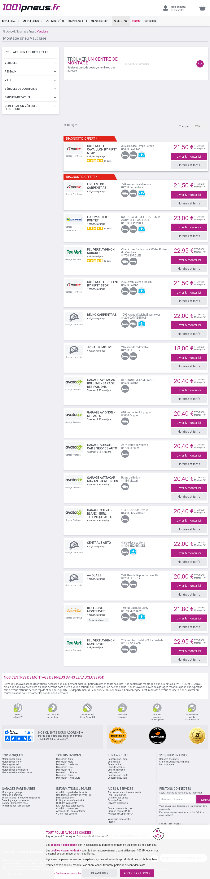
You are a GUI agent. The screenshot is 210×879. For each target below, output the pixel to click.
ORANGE (196, 682)
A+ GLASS (94, 574)
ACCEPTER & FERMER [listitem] (137, 873)
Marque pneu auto (11, 758)
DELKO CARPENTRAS (102, 314)
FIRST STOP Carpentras (97, 186)
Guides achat (114, 760)
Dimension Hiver (64, 766)
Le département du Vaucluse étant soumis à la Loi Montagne (105, 688)
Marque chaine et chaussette (17, 771)
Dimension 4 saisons (67, 763)
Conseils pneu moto (118, 774)
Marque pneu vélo (11, 763)
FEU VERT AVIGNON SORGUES (101, 251)
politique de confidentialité (129, 865)
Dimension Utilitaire (66, 771)
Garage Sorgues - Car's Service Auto (102, 446)
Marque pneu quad (11, 766)
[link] (10, 21)
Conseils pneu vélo (117, 776)
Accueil (10, 31)
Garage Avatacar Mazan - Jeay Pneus (102, 478)
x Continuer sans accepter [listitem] (67, 873)
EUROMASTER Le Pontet (99, 218)
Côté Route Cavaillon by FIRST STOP (102, 149)
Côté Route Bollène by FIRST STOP (103, 283)
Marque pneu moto (12, 760)
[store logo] (31, 8)
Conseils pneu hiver (169, 758)
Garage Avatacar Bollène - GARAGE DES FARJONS (101, 383)
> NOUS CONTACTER (170, 822)
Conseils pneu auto (118, 758)
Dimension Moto (64, 760)
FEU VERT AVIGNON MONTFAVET (101, 641)
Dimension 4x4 (64, 768)
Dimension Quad (64, 774)
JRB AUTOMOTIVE (99, 347)
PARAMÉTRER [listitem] (99, 873)
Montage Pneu (26, 31)
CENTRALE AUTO (99, 542)
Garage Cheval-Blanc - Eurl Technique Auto (99, 513)
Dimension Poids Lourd (68, 776)
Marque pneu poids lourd (15, 768)
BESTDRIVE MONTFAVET (96, 608)
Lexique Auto (114, 771)
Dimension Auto (64, 758)
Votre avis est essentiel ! (120, 818)
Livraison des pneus (118, 796)
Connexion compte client (120, 807)
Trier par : (184, 126)
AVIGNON (181, 682)
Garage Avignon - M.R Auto (101, 413)
